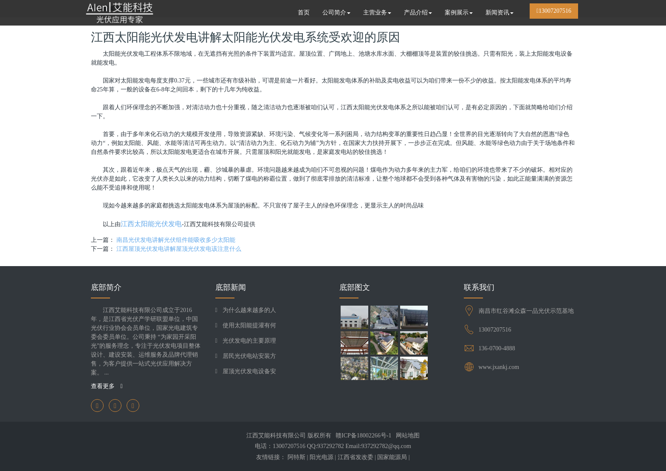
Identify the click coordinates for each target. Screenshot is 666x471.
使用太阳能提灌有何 (249, 325)
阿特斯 (296, 457)
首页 (304, 12)
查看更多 (107, 386)
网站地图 (408, 435)
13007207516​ (495, 329)
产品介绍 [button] (418, 12)
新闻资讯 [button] (499, 12)
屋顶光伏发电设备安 (249, 371)
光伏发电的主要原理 (249, 341)
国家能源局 (392, 457)
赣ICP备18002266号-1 (363, 435)
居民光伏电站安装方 (249, 356)
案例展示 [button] (459, 12)
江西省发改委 (355, 457)
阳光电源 (321, 457)
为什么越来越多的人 (249, 310)
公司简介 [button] (336, 12)
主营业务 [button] (377, 12)
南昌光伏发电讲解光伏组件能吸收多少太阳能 (175, 240)
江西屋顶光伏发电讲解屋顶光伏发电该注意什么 (178, 249)
